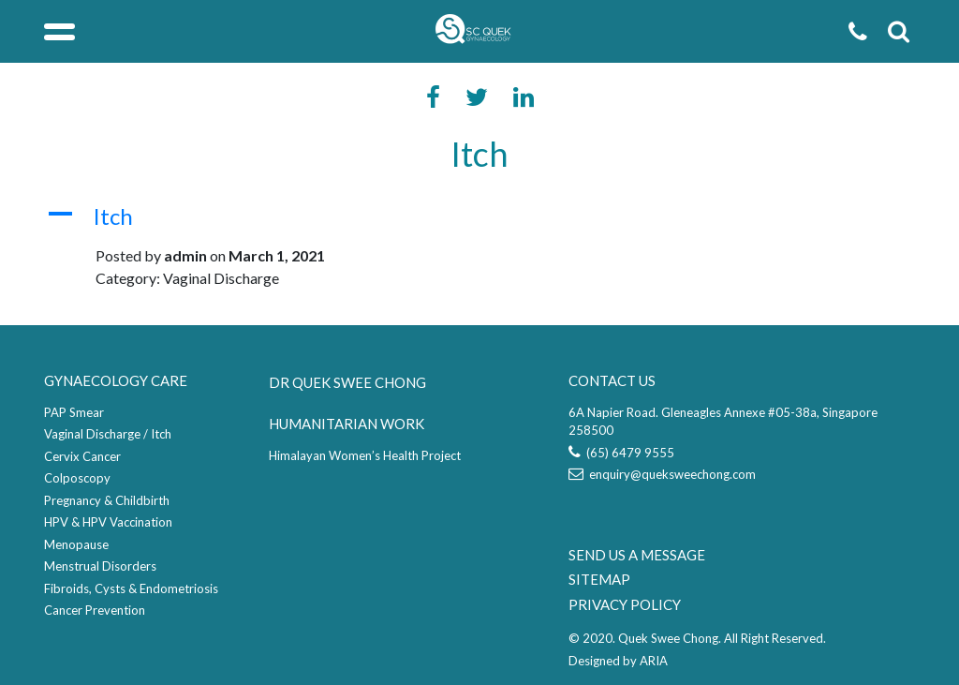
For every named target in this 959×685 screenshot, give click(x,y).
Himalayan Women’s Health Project (365, 455)
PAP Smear (74, 412)
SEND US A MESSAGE (636, 554)
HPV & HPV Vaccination (108, 521)
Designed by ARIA (618, 660)
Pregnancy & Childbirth (107, 500)
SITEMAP (599, 579)
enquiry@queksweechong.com (662, 474)
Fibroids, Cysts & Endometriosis (131, 588)
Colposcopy (77, 477)
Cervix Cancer (82, 456)
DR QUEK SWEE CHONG (347, 382)
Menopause (76, 544)
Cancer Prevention (94, 610)
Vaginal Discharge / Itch (107, 433)
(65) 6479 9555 (621, 452)
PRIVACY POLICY (624, 604)
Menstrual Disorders (100, 565)
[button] (479, 217)
